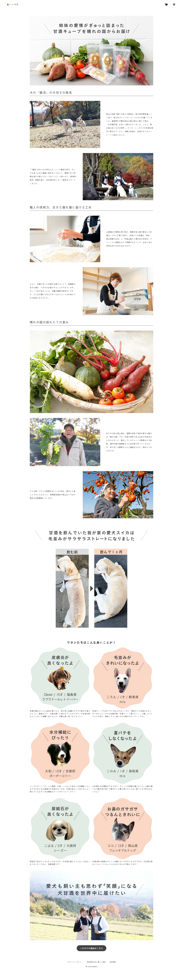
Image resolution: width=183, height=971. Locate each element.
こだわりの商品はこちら (91, 948)
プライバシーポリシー (75, 962)
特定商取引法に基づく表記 (96, 962)
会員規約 (113, 962)
